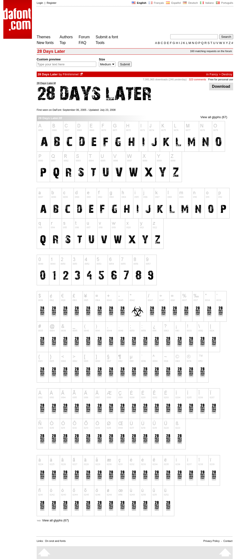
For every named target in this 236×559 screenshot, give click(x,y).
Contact (227, 541)
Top (63, 43)
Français (156, 2)
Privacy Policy (211, 541)
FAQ (82, 43)
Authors (66, 37)
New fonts (45, 43)
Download (221, 86)
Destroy (226, 74)
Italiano (207, 2)
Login (40, 2)
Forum (84, 37)
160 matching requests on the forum (211, 51)
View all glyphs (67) (214, 117)
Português (224, 2)
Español (173, 2)
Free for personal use (220, 79)
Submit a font (107, 37)
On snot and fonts (55, 541)
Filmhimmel (71, 74)
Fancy (214, 74)
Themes (43, 37)
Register (51, 2)
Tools (100, 43)
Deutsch (190, 2)
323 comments (197, 79)
